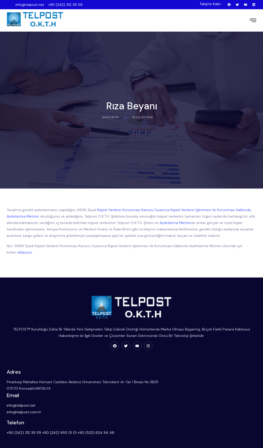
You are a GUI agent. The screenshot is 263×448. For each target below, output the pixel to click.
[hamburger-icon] (252, 19)
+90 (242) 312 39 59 (65, 4)
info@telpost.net (29, 4)
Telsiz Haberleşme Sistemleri (125, 434)
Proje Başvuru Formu (25, 442)
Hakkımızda (17, 434)
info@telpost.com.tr (119, 384)
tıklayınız (25, 248)
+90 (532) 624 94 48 (231, 384)
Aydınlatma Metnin (183, 218)
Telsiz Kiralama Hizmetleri (123, 442)
